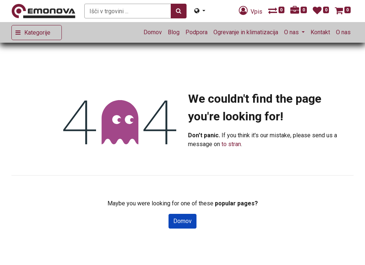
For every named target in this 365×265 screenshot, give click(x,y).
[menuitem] (153, 32)
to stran (231, 144)
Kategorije (37, 32)
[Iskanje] (179, 11)
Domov (182, 221)
